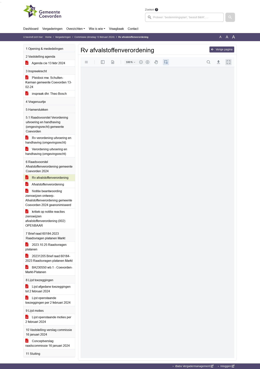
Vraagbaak (116, 28)
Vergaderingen (52, 28)
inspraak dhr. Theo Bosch (46, 93)
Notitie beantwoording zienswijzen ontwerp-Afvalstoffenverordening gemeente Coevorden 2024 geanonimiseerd (48, 198)
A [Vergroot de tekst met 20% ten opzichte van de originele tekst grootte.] (227, 37)
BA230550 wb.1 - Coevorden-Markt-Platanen (48, 270)
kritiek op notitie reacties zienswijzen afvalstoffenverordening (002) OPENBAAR (45, 218)
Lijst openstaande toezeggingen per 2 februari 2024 (48, 300)
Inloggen (227, 366)
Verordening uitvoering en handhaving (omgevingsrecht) (46, 151)
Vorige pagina (221, 49)
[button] (230, 17)
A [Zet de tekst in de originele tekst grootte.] (220, 37)
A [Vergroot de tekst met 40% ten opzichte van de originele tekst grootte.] (233, 37)
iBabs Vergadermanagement (193, 366)
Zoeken (149, 9)
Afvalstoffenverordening (44, 184)
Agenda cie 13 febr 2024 (45, 63)
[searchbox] (184, 17)
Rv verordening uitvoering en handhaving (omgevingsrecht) (48, 140)
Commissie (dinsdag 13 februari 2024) (94, 37)
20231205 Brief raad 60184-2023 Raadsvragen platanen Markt (48, 258)
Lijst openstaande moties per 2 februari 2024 (48, 319)
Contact (133, 28)
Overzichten (74, 28)
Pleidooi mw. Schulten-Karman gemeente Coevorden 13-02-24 (48, 82)
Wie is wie (96, 28)
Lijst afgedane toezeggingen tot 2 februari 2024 (48, 289)
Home (48, 37)
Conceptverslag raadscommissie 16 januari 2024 (47, 343)
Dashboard (30, 28)
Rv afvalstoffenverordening (46, 177)
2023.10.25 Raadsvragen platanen (46, 247)
